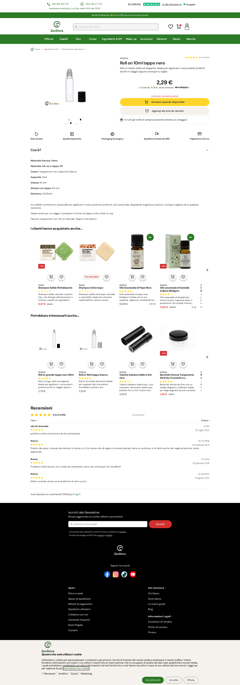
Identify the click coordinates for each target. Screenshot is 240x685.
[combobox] (115, 27)
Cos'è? (36, 150)
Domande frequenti (79, 619)
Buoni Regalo (75, 625)
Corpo (93, 39)
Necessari (49, 673)
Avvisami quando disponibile (168, 102)
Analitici (62, 673)
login (77, 494)
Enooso (41, 285)
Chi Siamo (153, 593)
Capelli (64, 39)
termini (109, 535)
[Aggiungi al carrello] (51, 277)
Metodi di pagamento (80, 604)
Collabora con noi (78, 614)
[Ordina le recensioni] (194, 420)
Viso (78, 39)
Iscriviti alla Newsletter (120, 514)
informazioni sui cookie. (76, 668)
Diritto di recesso (157, 627)
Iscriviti (160, 524)
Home (35, 49)
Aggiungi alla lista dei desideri (168, 111)
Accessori (146, 39)
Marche (191, 39)
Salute (176, 39)
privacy (123, 532)
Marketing (85, 673)
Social (73, 673)
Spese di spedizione (79, 598)
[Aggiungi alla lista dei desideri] (61, 277)
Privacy (152, 632)
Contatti (72, 630)
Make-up (131, 39)
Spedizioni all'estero (79, 609)
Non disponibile (91, 277)
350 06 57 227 (94, 4)
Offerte (48, 39)
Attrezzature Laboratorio (73, 49)
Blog (150, 609)
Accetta (173, 680)
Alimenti (162, 39)
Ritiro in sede (75, 593)
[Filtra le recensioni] (42, 420)
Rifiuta (191, 680)
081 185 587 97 (60, 4)
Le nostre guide (156, 604)
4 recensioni (204, 57)
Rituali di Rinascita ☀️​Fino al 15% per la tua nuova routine (120, 15)
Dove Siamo (154, 598)
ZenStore (124, 58)
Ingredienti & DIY (112, 39)
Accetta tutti (153, 680)
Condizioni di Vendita (160, 621)
